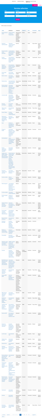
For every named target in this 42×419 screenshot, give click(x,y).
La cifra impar (4, 333)
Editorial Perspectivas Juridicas (11, 178)
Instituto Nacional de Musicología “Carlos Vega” (12, 154)
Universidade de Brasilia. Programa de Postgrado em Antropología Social (12, 59)
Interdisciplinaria (4, 138)
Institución (17, 14)
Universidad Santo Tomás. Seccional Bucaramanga (12, 82)
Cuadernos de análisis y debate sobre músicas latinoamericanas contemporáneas (5, 155)
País (27, 10)
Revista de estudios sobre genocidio (4, 171)
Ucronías (3, 250)
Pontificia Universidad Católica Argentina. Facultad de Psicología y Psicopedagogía (11, 224)
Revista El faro (4, 343)
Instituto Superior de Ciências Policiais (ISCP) (12, 33)
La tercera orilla (4, 95)
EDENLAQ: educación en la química (4, 347)
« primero (3, 414)
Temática (17, 10)
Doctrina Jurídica (5, 177)
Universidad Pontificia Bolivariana (11, 104)
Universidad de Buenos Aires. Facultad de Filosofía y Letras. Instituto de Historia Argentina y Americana (12, 187)
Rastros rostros (4, 75)
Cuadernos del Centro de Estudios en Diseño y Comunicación (4, 306)
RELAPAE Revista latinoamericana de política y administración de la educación (5, 262)
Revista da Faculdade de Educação (4, 406)
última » (3, 416)
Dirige (39, 30)
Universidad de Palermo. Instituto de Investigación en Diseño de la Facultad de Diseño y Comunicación (12, 308)
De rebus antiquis (5, 192)
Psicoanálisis (4, 235)
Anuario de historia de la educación (4, 325)
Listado (35, 5)
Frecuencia (28, 14)
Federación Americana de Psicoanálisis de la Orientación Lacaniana (12, 205)
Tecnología (10, 254)
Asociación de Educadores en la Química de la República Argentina (12, 348)
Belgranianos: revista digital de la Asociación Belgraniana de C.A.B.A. (4, 118)
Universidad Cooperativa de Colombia (11, 76)
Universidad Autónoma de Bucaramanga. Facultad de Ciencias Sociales (12, 97)
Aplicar (17, 19)
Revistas (14, 1)
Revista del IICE (4, 313)
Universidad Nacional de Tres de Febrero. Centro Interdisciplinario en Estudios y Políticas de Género (12, 133)
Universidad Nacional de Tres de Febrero (11, 171)
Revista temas (4, 81)
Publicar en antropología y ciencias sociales (4, 231)
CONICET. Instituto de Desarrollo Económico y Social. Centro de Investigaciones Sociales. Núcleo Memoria (12, 245)
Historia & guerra (4, 183)
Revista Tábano (4, 112)
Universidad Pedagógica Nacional (11, 149)
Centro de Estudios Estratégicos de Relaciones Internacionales (11, 277)
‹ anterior (8, 414)
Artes (13, 253)
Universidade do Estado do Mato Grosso (11, 406)
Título (6, 10)
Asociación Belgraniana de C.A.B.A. (11, 117)
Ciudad (6, 14)
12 (28, 414)
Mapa (40, 5)
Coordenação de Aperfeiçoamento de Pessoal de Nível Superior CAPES (12, 53)
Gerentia (3, 395)
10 (24, 414)
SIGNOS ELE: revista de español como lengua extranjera (4, 300)
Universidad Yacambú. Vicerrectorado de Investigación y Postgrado (12, 379)
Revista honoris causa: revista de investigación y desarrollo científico (5, 379)
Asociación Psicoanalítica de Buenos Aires (11, 236)
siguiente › (34, 414)
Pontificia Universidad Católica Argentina (12, 113)
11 (26, 414)
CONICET (10, 127)
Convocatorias (20, 1)
